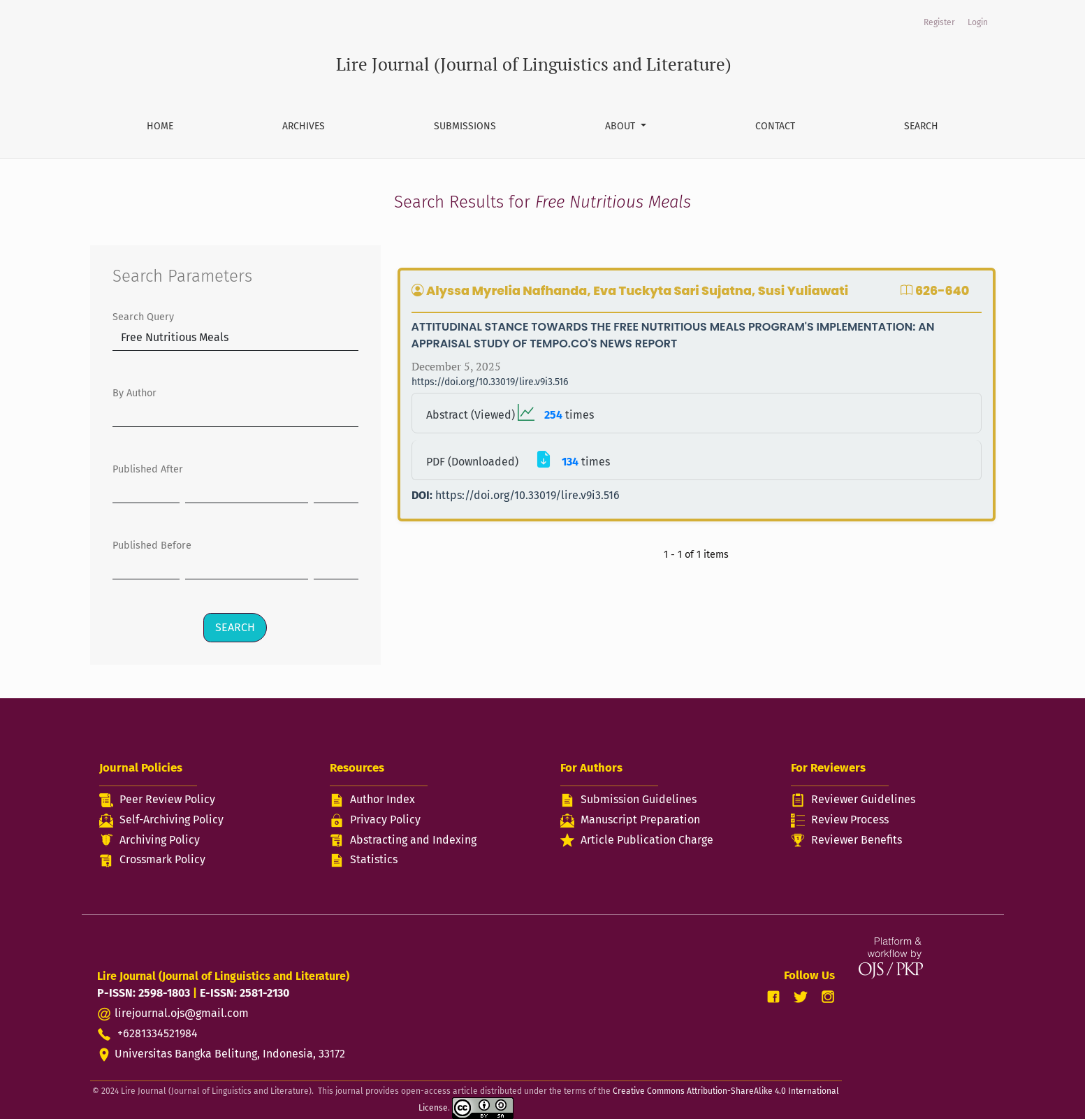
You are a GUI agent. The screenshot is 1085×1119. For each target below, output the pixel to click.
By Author (134, 393)
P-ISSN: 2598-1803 (143, 992)
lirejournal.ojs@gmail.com (182, 1013)
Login (978, 22)
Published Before (151, 545)
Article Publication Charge (647, 839)
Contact (775, 126)
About (621, 126)
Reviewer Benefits (856, 839)
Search (921, 126)
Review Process (850, 819)
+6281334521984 (147, 1033)
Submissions (465, 126)
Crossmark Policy (162, 859)
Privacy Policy (385, 819)
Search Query (143, 317)
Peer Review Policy (167, 799)
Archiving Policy (159, 839)
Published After (147, 469)
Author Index (382, 799)
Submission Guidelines (639, 799)
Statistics (374, 859)
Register (939, 22)
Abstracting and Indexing (413, 839)
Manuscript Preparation (640, 819)
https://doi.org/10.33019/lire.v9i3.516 (490, 382)
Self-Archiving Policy (171, 819)
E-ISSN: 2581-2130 (244, 992)
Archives (303, 126)
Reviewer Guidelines (863, 799)
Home (160, 126)
